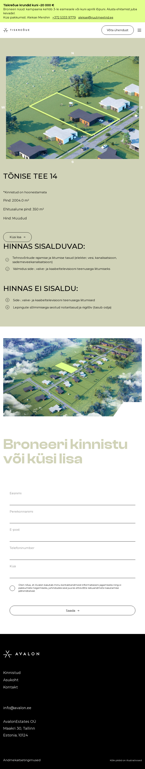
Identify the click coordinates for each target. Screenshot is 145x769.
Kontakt (10, 687)
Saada (72, 610)
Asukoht (10, 680)
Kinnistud (12, 673)
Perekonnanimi (21, 511)
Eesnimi (15, 493)
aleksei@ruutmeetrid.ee (95, 17)
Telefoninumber (22, 548)
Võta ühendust (117, 30)
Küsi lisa (17, 237)
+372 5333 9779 (64, 17)
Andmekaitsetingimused (22, 760)
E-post (15, 529)
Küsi (13, 566)
